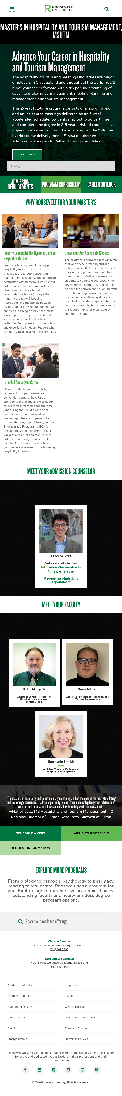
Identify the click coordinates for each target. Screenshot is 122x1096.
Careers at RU (16, 1017)
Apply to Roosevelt (91, 833)
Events (69, 996)
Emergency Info (17, 1039)
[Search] (20, 920)
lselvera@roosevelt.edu (64, 567)
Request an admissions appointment (61, 580)
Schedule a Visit (30, 833)
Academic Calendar (20, 985)
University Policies (76, 1039)
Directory (13, 1028)
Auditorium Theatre (20, 1006)
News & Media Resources (80, 1017)
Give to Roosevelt (75, 1006)
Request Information (30, 848)
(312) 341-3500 (59, 949)
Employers (71, 985)
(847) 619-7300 (59, 966)
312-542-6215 (64, 572)
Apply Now (27, 154)
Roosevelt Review (76, 1028)
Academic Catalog (19, 996)
